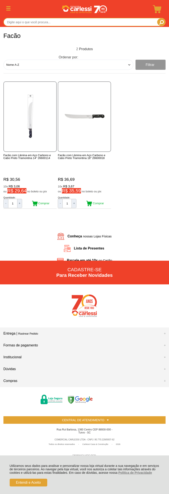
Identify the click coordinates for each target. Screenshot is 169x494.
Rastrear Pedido (28, 337)
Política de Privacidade (135, 472)
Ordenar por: (68, 57)
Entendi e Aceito (28, 482)
